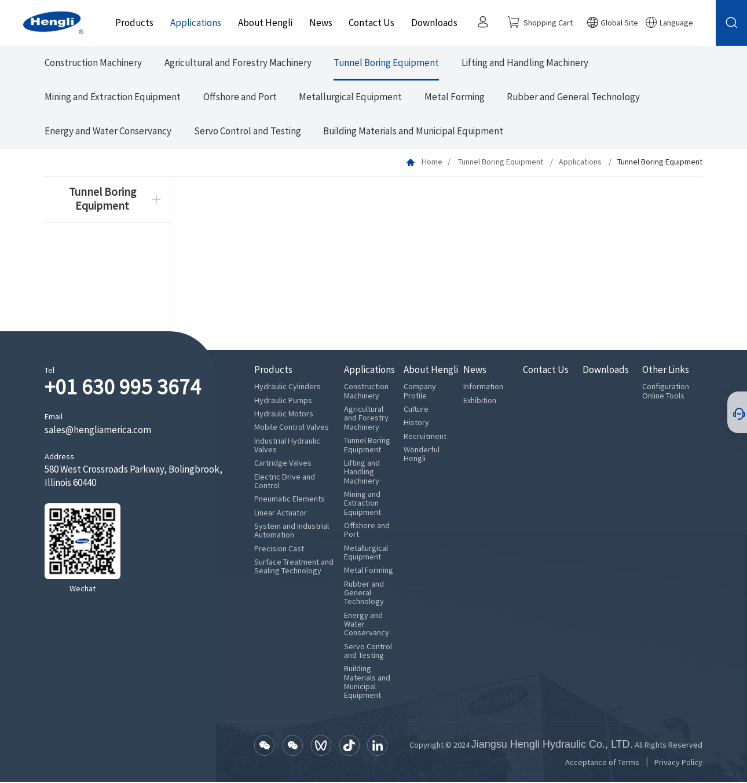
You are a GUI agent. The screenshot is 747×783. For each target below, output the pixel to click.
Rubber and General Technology (573, 97)
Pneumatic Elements (289, 500)
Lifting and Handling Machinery (525, 63)
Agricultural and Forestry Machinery (238, 63)
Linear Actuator (280, 513)
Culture (416, 410)
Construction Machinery (93, 63)
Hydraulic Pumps (283, 401)
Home (432, 162)
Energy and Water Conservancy (108, 131)
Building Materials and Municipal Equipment (413, 131)
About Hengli (263, 23)
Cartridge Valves (283, 464)
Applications (194, 23)
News (318, 23)
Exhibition (479, 401)
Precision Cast (279, 549)
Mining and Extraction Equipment (113, 97)
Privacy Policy (678, 763)
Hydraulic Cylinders (287, 388)
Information (483, 388)
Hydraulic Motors (283, 414)
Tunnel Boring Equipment (386, 63)
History (416, 423)
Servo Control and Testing (247, 131)
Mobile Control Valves (291, 428)
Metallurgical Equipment (350, 97)
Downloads (432, 23)
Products (132, 23)
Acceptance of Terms (602, 763)
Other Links (665, 371)
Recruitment (425, 437)
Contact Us (370, 23)
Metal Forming (454, 97)
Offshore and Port (240, 97)
